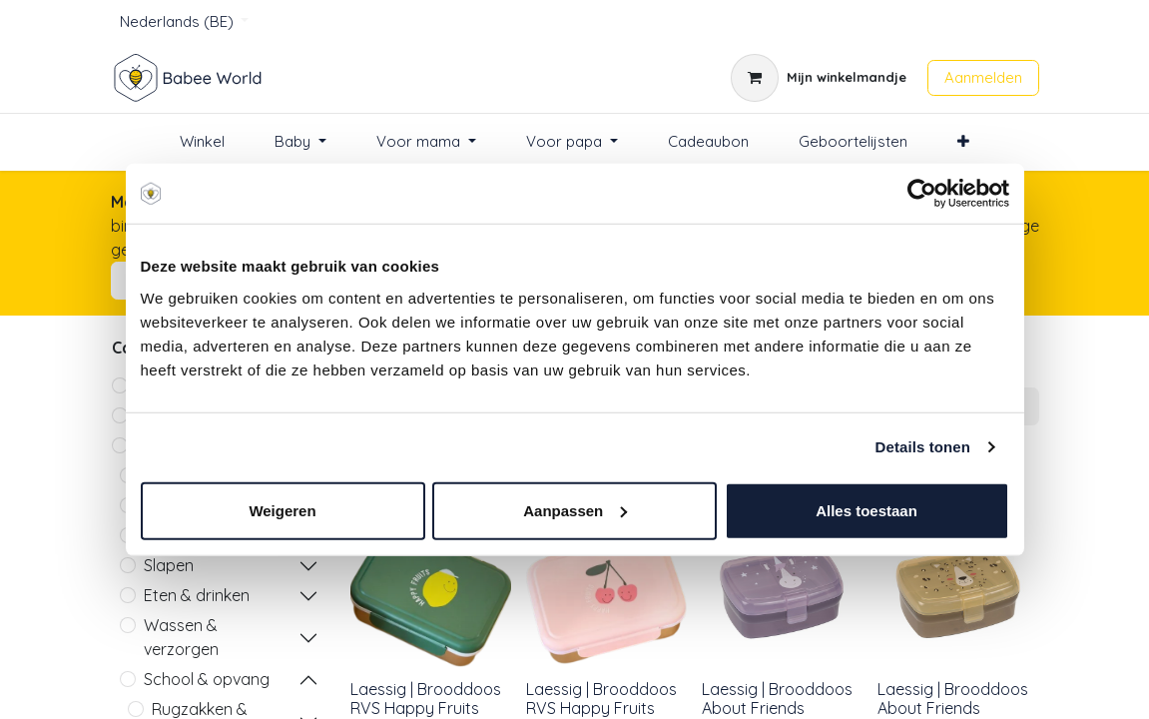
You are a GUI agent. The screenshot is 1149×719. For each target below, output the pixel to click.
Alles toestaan (866, 509)
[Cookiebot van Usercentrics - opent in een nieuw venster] (922, 194)
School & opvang (207, 679)
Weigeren (282, 509)
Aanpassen (575, 509)
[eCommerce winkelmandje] (818, 78)
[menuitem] (202, 142)
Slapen (169, 565)
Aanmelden (983, 77)
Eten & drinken (197, 595)
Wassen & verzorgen (181, 637)
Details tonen (922, 446)
